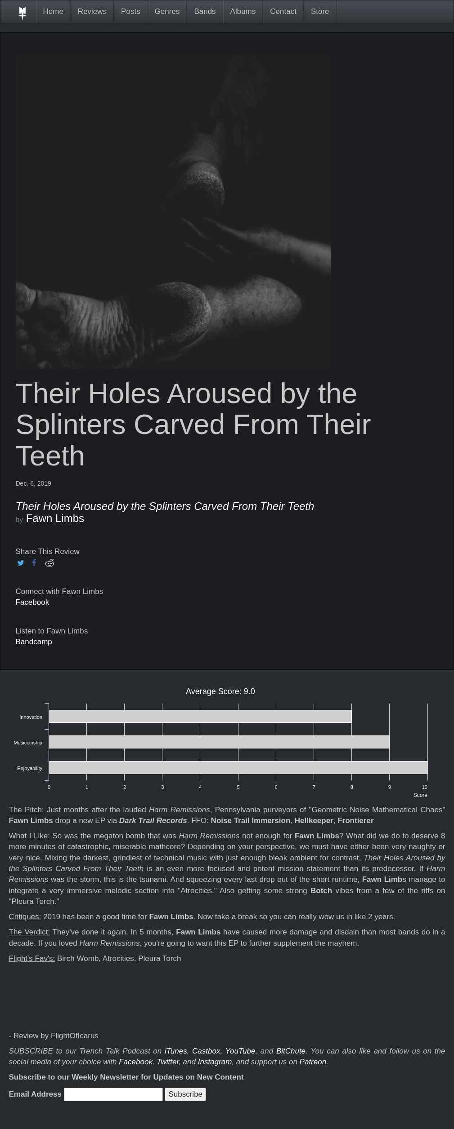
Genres (167, 11)
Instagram (215, 1062)
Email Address (35, 1094)
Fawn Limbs (55, 518)
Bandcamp (34, 642)
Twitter (168, 1062)
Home (53, 11)
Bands (205, 11)
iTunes (176, 1051)
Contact (283, 11)
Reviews (92, 11)
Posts (130, 11)
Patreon (313, 1062)
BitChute (291, 1051)
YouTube (240, 1051)
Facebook (32, 602)
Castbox (206, 1051)
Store (320, 11)
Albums (243, 11)
